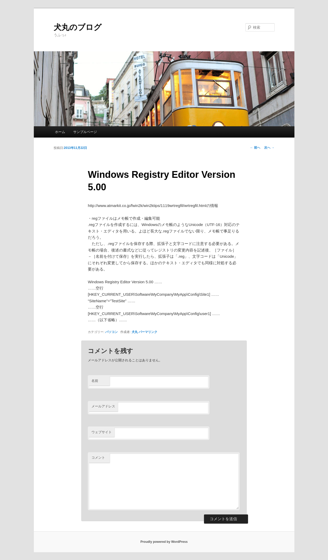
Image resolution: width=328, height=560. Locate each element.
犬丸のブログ (78, 27)
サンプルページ (85, 132)
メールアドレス (103, 406)
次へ (269, 147)
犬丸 (135, 332)
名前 (94, 381)
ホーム (60, 132)
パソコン (111, 332)
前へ (255, 147)
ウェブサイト (101, 432)
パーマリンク (148, 332)
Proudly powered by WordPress (164, 542)
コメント (98, 458)
